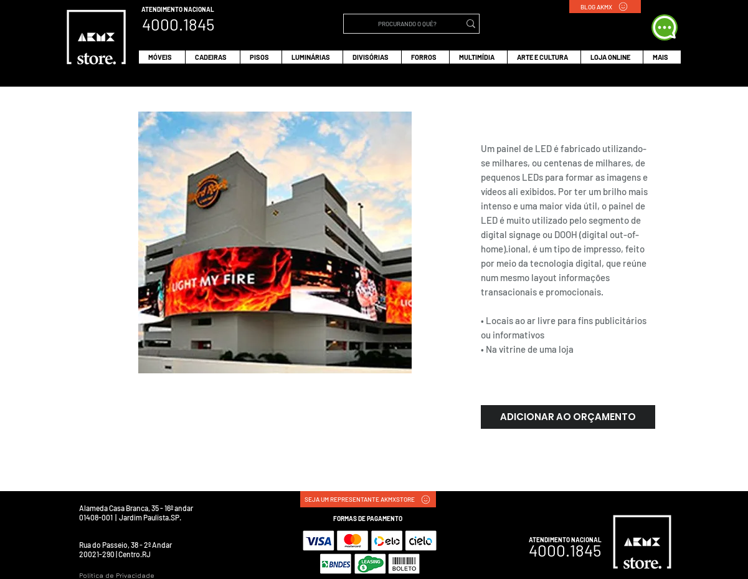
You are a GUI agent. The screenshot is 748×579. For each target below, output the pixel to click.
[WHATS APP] (664, 27)
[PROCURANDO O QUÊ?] (407, 23)
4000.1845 (565, 550)
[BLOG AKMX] (605, 6)
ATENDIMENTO (162, 9)
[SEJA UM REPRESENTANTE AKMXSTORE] (368, 499)
